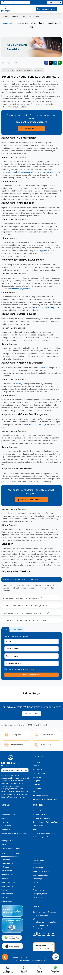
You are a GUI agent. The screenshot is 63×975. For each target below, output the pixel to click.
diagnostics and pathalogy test (45, 822)
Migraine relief (22, 23)
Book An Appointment (46, 9)
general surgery (7, 874)
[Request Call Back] (55, 956)
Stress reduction (38, 23)
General (40, 70)
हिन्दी (30, 725)
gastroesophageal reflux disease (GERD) (18, 172)
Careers (4, 822)
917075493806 (41, 929)
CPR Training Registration (42, 837)
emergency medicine (41, 894)
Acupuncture (8, 23)
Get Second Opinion (31, 128)
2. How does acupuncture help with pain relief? (22, 598)
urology (4, 890)
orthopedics (6, 867)
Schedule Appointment (31, 674)
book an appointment (41, 818)
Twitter (50, 62)
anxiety (19, 384)
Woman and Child (40, 814)
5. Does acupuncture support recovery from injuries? (25, 620)
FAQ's (32, 27)
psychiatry (5, 897)
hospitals (36, 762)
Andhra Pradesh (45, 735)
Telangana (12, 735)
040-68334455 (31, 713)
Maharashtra (13, 745)
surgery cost (38, 769)
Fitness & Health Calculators (44, 833)
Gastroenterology (8, 871)
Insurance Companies (41, 796)
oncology (5, 878)
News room (6, 826)
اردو (37, 725)
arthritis (32, 424)
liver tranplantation (40, 875)
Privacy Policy (29, 669)
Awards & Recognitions (10, 848)
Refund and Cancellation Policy (45, 799)
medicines (37, 777)
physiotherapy (7, 894)
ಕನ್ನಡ (45, 725)
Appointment (53, 23)
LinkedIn (55, 62)
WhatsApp (59, 62)
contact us (37, 811)
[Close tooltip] (52, 944)
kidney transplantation (42, 871)
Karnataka (42, 745)
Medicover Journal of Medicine (13, 833)
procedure (37, 788)
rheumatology (38, 890)
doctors (36, 766)
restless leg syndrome (20, 289)
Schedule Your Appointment (31, 499)
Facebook (46, 62)
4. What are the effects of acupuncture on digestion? (26, 613)
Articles (15, 16)
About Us (4, 811)
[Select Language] (54, 2)
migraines (43, 250)
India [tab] (5, 629)
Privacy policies (7, 840)
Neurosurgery (38, 860)
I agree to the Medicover (19, 669)
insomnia (46, 286)
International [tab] (17, 629)
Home (6, 16)
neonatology (38, 867)
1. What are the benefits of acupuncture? (20, 579)
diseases (36, 784)
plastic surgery (7, 886)
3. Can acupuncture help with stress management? (25, 605)
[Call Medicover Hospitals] (5, 957)
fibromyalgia (41, 424)
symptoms (37, 781)
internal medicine (8, 882)
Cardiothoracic (7, 863)
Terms (3, 837)
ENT (34, 886)
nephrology (37, 879)
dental (35, 882)
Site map (4, 844)
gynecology (37, 897)
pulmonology (6, 901)
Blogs (35, 829)
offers (35, 792)
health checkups (39, 773)
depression (43, 367)
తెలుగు (21, 725)
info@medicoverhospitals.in (47, 922)
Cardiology (5, 859)
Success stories (7, 829)
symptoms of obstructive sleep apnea (44, 307)
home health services (41, 826)
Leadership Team (8, 814)
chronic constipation (48, 172)
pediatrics (37, 864)
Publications (6, 818)
